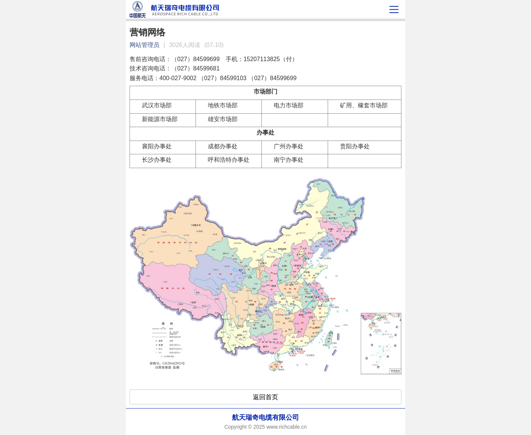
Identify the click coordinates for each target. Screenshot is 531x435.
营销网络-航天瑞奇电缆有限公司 (231, 9)
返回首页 (265, 397)
